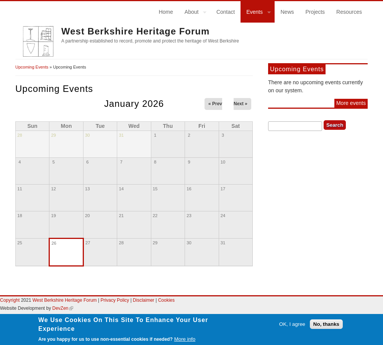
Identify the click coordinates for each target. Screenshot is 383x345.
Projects (315, 12)
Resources (349, 12)
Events (256, 13)
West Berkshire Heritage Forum (135, 31)
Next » (240, 103)
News (287, 12)
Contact (225, 12)
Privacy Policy (114, 300)
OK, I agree (292, 328)
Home (166, 12)
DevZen (62, 308)
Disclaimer (144, 300)
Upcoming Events (31, 67)
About (193, 13)
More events (351, 103)
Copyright (10, 300)
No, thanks (326, 328)
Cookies (166, 300)
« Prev (215, 103)
